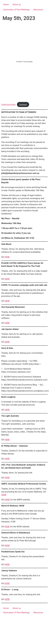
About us (17, 4)
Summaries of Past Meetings (16, 9)
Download (23, 105)
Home (6, 4)
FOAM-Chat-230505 (8, 105)
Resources (38, 9)
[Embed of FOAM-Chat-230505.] (24, 61)
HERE (7, 257)
